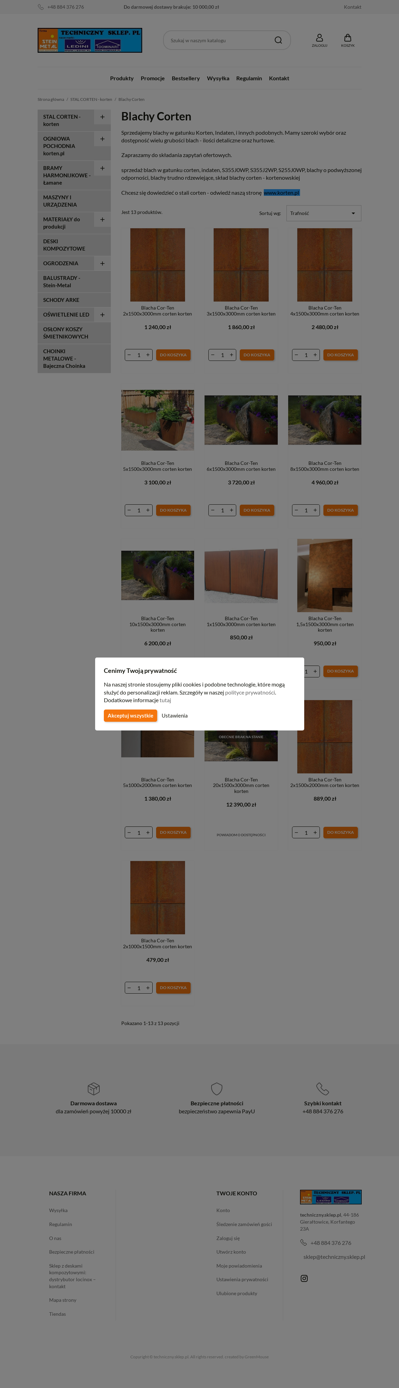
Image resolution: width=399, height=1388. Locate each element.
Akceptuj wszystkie (130, 715)
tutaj (166, 700)
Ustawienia (173, 715)
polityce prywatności (254, 692)
